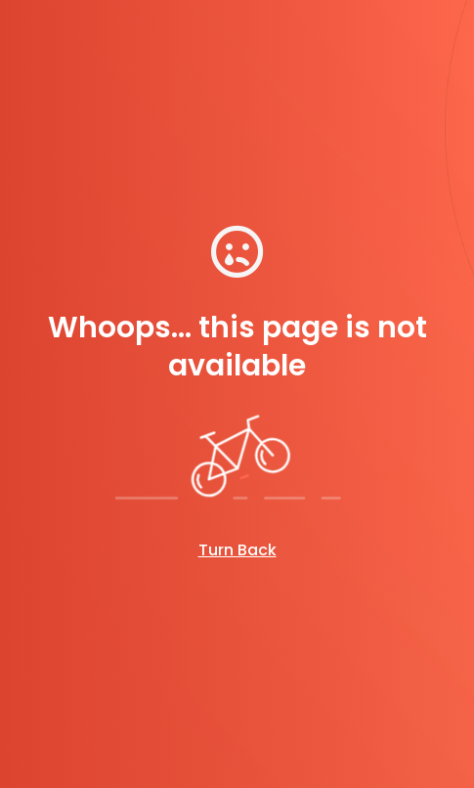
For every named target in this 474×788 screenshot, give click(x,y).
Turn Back (237, 550)
